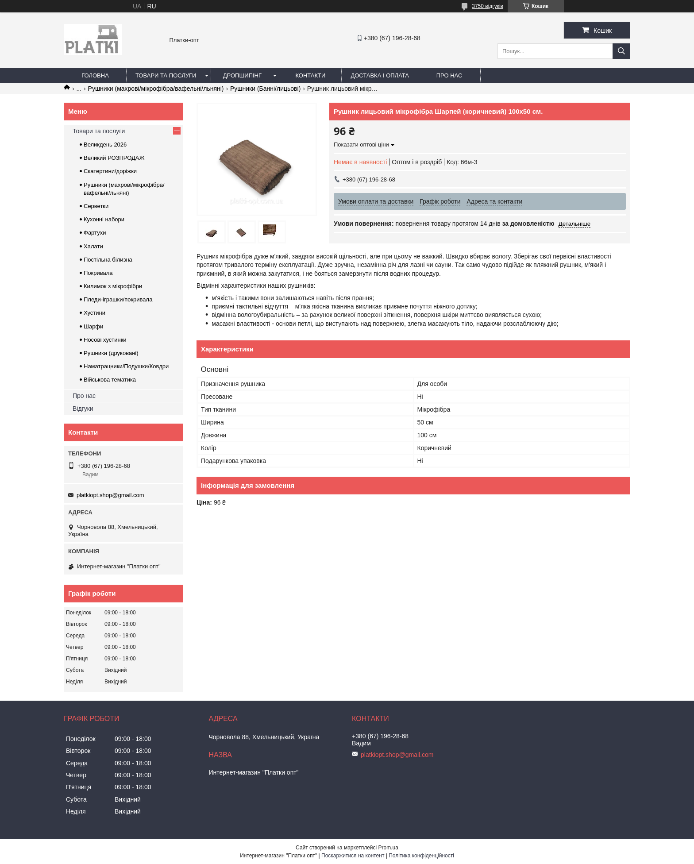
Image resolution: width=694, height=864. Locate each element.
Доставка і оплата (380, 75)
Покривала (98, 273)
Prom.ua (388, 848)
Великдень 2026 (105, 144)
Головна (95, 75)
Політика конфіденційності (421, 855)
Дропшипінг (242, 75)
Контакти (310, 75)
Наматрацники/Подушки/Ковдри (126, 366)
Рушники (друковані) (111, 353)
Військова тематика (110, 379)
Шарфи (93, 326)
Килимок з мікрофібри (113, 286)
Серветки (96, 206)
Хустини (94, 312)
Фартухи (95, 232)
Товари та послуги (165, 75)
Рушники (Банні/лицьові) (265, 88)
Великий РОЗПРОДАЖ (114, 157)
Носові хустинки (105, 339)
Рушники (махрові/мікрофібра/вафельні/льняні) (156, 88)
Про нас (449, 75)
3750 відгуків (487, 6)
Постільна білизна (108, 259)
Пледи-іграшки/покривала (118, 299)
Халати (93, 246)
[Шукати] (621, 51)
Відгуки (83, 408)
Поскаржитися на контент (352, 855)
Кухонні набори (104, 219)
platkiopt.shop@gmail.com (110, 495)
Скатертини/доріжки (110, 171)
